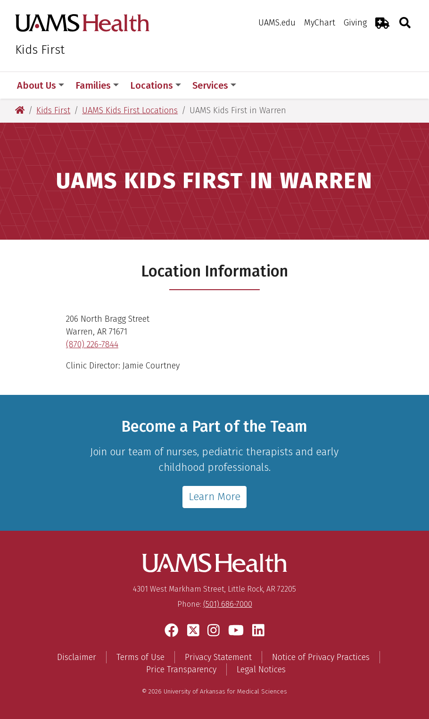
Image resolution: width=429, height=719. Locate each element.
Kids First (40, 49)
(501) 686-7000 (227, 604)
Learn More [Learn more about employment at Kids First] (214, 496)
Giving (355, 22)
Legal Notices (261, 669)
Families (97, 85)
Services (214, 85)
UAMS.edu (277, 22)
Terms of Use (140, 657)
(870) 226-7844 (92, 344)
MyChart (319, 22)
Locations (155, 85)
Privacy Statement (218, 657)
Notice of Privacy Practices (321, 657)
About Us (40, 85)
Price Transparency (181, 669)
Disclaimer (76, 657)
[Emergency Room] (382, 23)
